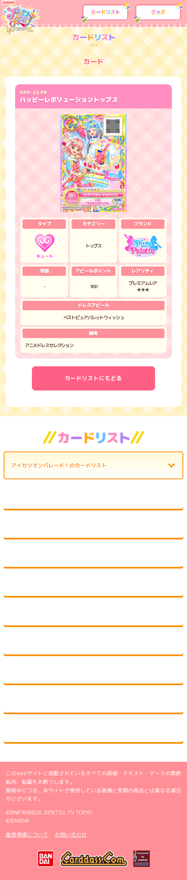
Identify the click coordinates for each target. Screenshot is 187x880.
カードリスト (106, 12)
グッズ (158, 12)
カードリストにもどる (93, 378)
